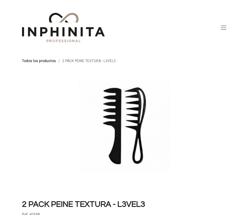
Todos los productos (39, 61)
